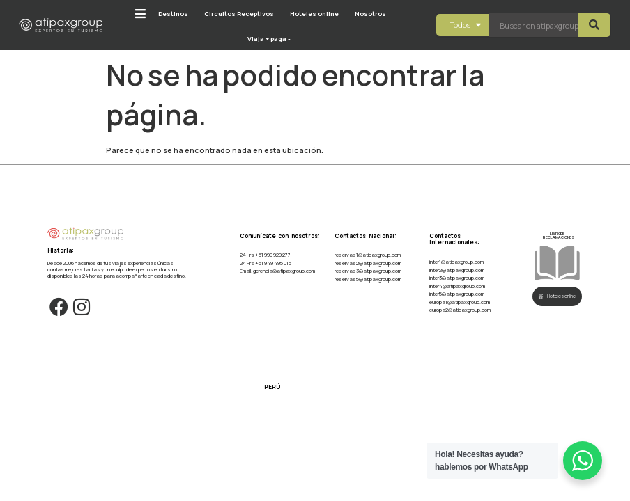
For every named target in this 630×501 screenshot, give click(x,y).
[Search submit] (594, 25)
